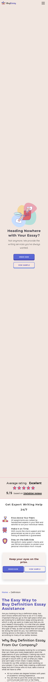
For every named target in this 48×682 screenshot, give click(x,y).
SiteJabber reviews (32, 493)
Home (5, 592)
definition (16, 592)
